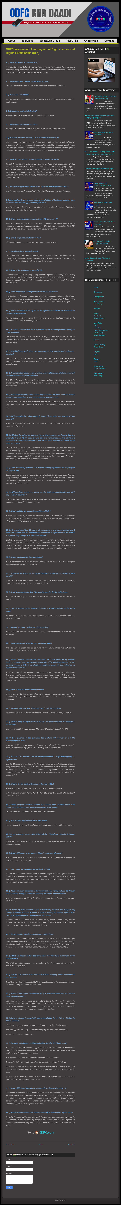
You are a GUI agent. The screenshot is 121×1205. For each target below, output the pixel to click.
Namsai (96, 340)
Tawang (96, 359)
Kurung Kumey (99, 318)
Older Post (71, 1145)
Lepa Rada (98, 323)
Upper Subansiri (99, 368)
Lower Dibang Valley (101, 330)
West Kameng (99, 373)
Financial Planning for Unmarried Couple (99, 169)
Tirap (95, 361)
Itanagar (97, 309)
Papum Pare (98, 347)
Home (41, 1145)
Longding (97, 328)
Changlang (98, 292)
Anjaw (96, 287)
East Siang (98, 304)
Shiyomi (97, 352)
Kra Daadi (97, 316)
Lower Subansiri (99, 335)
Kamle (96, 313)
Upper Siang (98, 366)
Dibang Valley (99, 297)
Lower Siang (98, 333)
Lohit (95, 325)
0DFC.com (47, 1132)
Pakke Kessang (99, 345)
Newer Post (10, 1145)
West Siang (98, 376)
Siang (96, 354)
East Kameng (98, 301)
